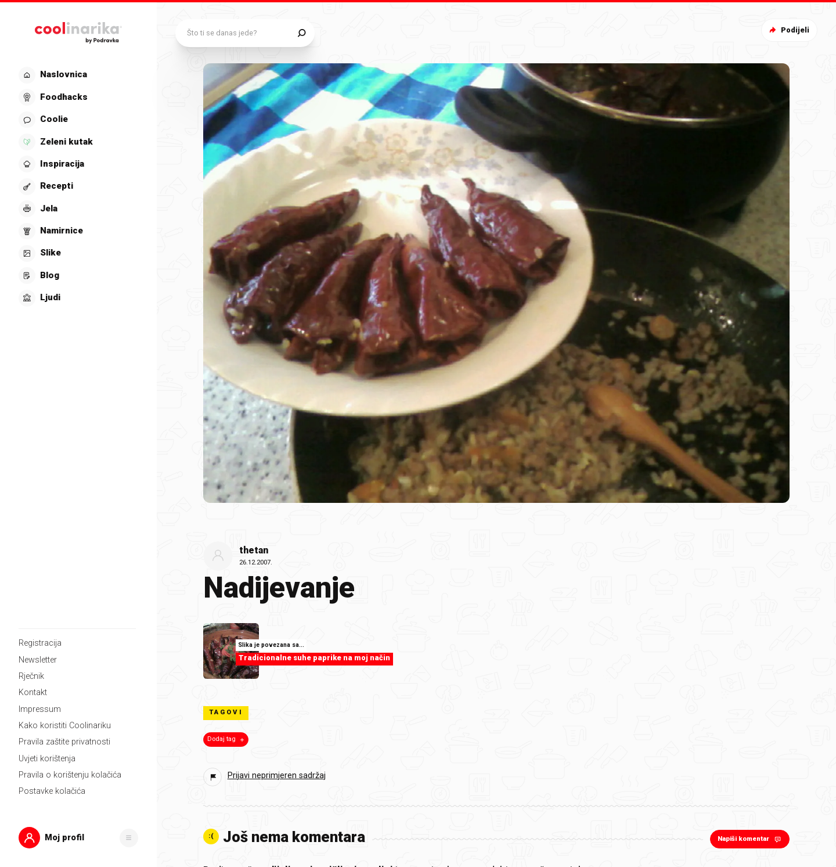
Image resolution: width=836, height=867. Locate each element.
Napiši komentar (750, 838)
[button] (78, 837)
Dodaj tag (226, 739)
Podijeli (788, 29)
